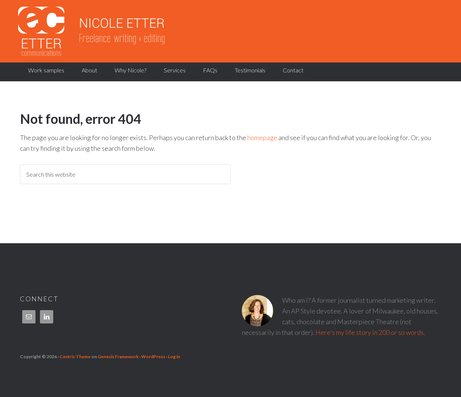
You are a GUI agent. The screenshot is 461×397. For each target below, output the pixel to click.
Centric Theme (75, 356)
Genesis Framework (118, 356)
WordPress (153, 356)
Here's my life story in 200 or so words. (370, 332)
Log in (174, 356)
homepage (262, 137)
